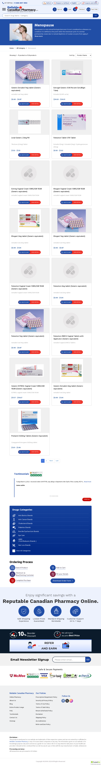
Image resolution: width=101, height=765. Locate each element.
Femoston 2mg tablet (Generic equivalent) (70, 286)
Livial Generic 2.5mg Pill (20, 138)
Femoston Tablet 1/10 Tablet (65, 138)
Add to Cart (25, 104)
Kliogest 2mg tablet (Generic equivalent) (27, 236)
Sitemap (12, 721)
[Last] (57, 461)
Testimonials (14, 714)
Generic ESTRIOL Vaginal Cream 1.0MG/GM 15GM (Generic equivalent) (28, 387)
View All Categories (23, 551)
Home (12, 48)
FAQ (11, 711)
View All (87, 499)
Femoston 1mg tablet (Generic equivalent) (27, 336)
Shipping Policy (41, 718)
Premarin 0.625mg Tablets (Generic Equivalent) (29, 436)
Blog (11, 704)
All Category (21, 48)
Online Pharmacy (15, 697)
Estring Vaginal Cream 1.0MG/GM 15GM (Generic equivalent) (26, 190)
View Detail (34, 104)
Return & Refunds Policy (44, 711)
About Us (13, 701)
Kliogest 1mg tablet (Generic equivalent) (69, 236)
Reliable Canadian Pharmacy (19, 741)
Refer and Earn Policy (43, 724)
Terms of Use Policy (42, 704)
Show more (39, 36)
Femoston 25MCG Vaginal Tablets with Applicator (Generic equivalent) (68, 337)
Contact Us (13, 718)
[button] (96, 763)
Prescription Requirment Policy (46, 697)
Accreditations (41, 721)
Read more (87, 482)
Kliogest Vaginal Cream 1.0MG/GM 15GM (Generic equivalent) (69, 190)
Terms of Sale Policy (43, 707)
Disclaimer (39, 714)
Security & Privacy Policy (44, 701)
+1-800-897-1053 (20, 3)
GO (96, 16)
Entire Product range (17, 707)
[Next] (51, 461)
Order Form (62, 580)
